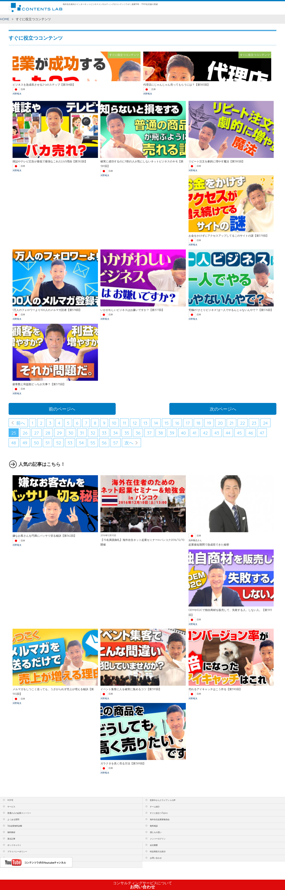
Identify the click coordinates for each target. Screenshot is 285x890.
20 (220, 423)
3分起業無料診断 (14, 826)
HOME (4, 19)
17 (188, 423)
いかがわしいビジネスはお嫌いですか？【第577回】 (132, 310)
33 (104, 433)
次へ (129, 442)
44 (228, 433)
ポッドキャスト (14, 845)
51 (47, 442)
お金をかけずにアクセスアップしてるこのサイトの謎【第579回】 (229, 235)
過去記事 (11, 838)
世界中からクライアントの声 (162, 800)
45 (239, 433)
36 (138, 433)
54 (81, 442)
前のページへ (62, 409)
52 (58, 442)
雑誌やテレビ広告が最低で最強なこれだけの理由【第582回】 (50, 161)
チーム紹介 (155, 806)
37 (149, 433)
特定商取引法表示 (158, 851)
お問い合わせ (142, 885)
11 (124, 423)
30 (70, 433)
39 (172, 433)
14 (156, 423)
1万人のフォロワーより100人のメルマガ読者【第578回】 (47, 310)
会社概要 (154, 845)
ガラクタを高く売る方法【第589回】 (122, 763)
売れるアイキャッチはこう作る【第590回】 (215, 689)
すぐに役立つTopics (159, 813)
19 (209, 423)
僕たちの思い (156, 832)
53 (70, 442)
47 (262, 433)
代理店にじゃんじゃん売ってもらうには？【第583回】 (176, 84)
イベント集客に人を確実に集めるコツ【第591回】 (130, 689)
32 (93, 433)
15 (167, 423)
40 (183, 433)
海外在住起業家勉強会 (160, 819)
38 (160, 433)
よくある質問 (13, 819)
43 (216, 433)
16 (177, 423)
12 (135, 423)
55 (92, 442)
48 (13, 442)
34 (115, 433)
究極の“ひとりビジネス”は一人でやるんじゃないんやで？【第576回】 (231, 310)
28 (48, 433)
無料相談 (154, 826)
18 (198, 423)
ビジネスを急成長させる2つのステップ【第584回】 (44, 84)
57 (115, 442)
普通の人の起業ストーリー (19, 813)
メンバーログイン (158, 838)
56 (104, 442)
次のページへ (223, 409)
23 (254, 423)
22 (242, 423)
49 (25, 442)
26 (25, 433)
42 (205, 433)
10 (114, 423)
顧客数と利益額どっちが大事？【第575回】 (39, 384)
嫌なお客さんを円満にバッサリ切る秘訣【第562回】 (45, 535)
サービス (11, 806)
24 (265, 423)
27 (36, 433)
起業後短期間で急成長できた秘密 (209, 544)
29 (59, 433)
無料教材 (11, 832)
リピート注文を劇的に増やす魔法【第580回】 (217, 161)
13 (145, 423)
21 (231, 423)
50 (36, 442)
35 (126, 433)
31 (82, 433)
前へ (20, 423)
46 (250, 433)
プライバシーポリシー (17, 851)
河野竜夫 (17, 93)
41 (194, 433)
